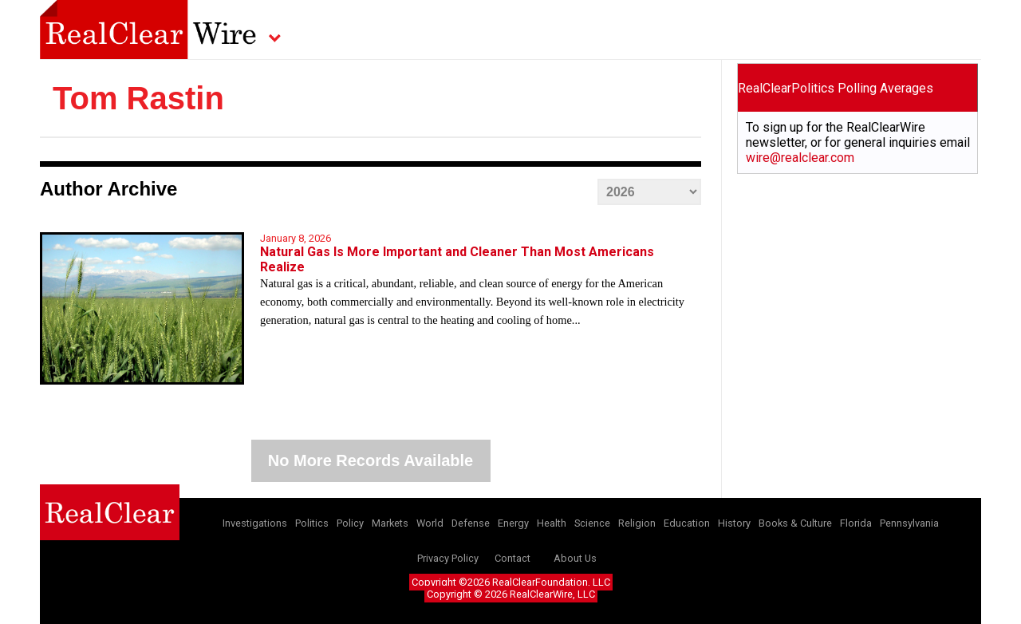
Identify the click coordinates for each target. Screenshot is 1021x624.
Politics (312, 523)
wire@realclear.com (800, 157)
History (734, 523)
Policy (350, 523)
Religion (637, 523)
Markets (390, 523)
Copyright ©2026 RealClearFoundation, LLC (511, 582)
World (429, 523)
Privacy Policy (448, 558)
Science (592, 523)
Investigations (255, 523)
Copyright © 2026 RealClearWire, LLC (511, 594)
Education (687, 523)
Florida (856, 523)
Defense (470, 523)
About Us (575, 558)
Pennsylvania (909, 523)
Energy (513, 523)
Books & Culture (795, 523)
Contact (512, 558)
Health (551, 523)
